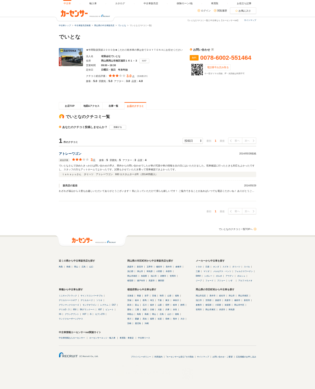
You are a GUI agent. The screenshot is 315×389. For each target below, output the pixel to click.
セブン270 (100, 314)
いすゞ (232, 280)
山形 (169, 296)
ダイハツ (236, 267)
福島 (177, 296)
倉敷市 (178, 267)
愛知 (129, 309)
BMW (198, 276)
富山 (137, 305)
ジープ (199, 280)
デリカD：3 (64, 309)
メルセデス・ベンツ (222, 271)
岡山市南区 (132, 276)
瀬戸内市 (141, 280)
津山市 (140, 271)
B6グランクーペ (87, 309)
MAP (144, 61)
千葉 (160, 300)
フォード (209, 280)
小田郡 (159, 271)
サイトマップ (250, 20)
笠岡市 (173, 276)
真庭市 (130, 267)
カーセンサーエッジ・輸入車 (102, 338)
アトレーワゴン (70, 153)
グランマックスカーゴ (69, 305)
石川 (145, 305)
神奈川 (176, 300)
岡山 (76, 267)
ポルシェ (241, 276)
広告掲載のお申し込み (246, 357)
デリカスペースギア (68, 300)
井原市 (169, 271)
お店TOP (70, 106)
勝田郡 (161, 280)
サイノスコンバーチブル (92, 296)
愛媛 (137, 319)
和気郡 (150, 271)
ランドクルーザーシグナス (71, 319)
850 (75, 309)
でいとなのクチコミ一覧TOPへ (236, 229)
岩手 (147, 296)
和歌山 (130, 314)
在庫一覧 (113, 106)
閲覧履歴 (222, 10)
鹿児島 (138, 323)
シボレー (208, 276)
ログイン (206, 10)
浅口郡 (130, 271)
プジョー (221, 280)
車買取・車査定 (127, 338)
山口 (91, 267)
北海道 (130, 296)
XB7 (100, 309)
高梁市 (152, 280)
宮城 (154, 296)
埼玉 (152, 300)
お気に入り (244, 10)
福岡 (152, 319)
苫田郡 (208, 300)
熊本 (175, 319)
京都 (152, 309)
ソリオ (99, 300)
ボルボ (219, 276)
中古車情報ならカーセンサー (72, 338)
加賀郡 (144, 276)
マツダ (206, 271)
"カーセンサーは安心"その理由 (180, 357)
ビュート (110, 309)
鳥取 (61, 267)
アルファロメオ (245, 280)
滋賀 (145, 309)
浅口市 (154, 276)
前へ (237, 140)
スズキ (226, 267)
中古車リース (144, 338)
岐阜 (175, 305)
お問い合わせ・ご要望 (222, 357)
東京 (167, 300)
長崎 (167, 319)
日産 (207, 267)
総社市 (222, 296)
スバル (247, 267)
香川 (129, 319)
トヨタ (199, 267)
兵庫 (167, 309)
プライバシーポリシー (141, 357)
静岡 (182, 305)
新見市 (140, 267)
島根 (68, 267)
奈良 (175, 309)
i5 (90, 314)
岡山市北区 (201, 296)
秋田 (162, 296)
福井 (152, 305)
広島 (84, 267)
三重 (137, 309)
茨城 (129, 300)
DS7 (114, 305)
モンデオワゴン (90, 305)
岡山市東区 (210, 309)
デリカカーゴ (87, 300)
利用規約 (158, 357)
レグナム (104, 305)
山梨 (160, 305)
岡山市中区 (239, 305)
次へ (247, 140)
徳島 (177, 314)
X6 (60, 314)
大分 (182, 319)
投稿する (118, 127)
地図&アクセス (91, 106)
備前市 (159, 267)
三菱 (198, 271)
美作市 (169, 267)
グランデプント (72, 314)
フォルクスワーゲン (244, 271)
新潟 (129, 305)
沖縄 (147, 323)
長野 (167, 305)
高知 (145, 319)
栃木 (137, 300)
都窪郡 (130, 280)
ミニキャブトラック (68, 296)
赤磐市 (163, 276)
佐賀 (160, 319)
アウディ (230, 276)
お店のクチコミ (135, 106)
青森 (139, 296)
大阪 (160, 309)
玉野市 (150, 267)
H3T (84, 314)
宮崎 (129, 323)
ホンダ (216, 267)
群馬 (145, 300)
